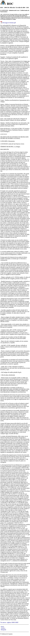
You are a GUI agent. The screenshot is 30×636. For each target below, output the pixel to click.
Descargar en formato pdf (9, 22)
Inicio (2, 626)
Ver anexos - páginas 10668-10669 (9, 622)
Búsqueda (3, 629)
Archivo (3, 628)
